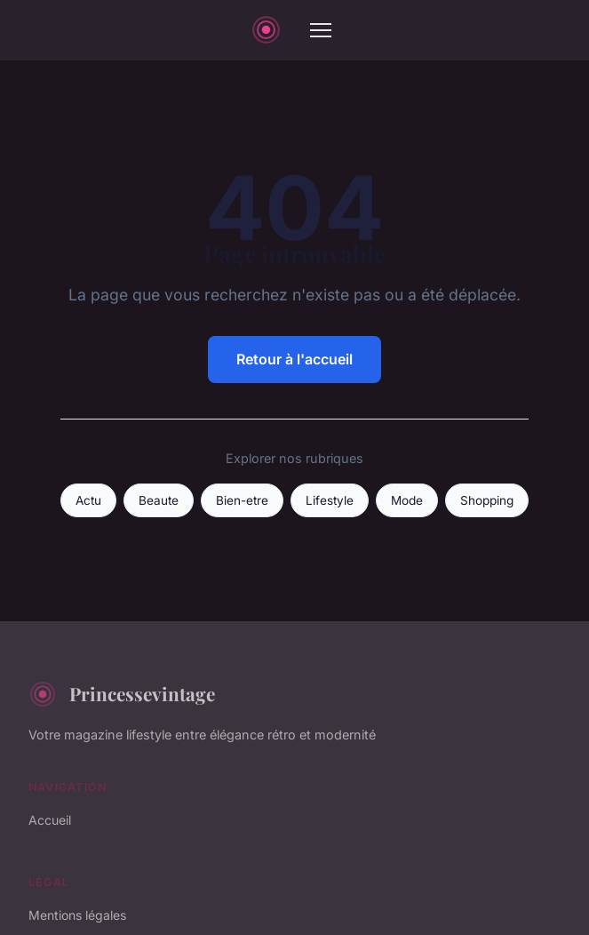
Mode (407, 500)
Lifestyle (330, 500)
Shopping (486, 500)
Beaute (159, 500)
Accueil (49, 819)
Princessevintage (121, 694)
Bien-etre (242, 500)
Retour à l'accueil (294, 359)
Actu (88, 500)
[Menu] (320, 30)
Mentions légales (77, 915)
